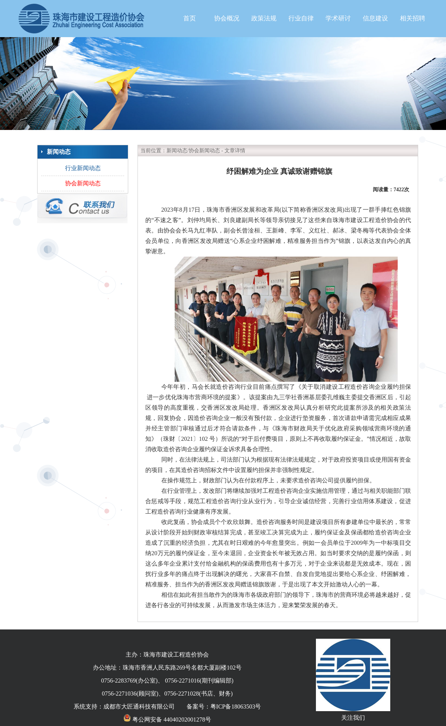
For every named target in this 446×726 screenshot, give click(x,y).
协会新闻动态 (83, 183)
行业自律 (301, 18)
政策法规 (264, 18)
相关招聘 (412, 18)
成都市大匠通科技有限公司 (139, 706)
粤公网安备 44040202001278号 (167, 719)
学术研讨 (338, 18)
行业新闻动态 (83, 168)
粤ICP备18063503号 (235, 706)
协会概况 (226, 18)
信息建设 (375, 18)
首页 (189, 18)
